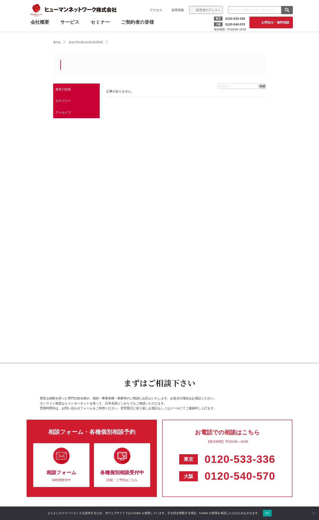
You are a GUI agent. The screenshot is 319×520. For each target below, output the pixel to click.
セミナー (100, 23)
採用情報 (177, 10)
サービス (70, 23)
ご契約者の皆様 (137, 23)
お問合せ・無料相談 (275, 22)
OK (267, 513)
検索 (262, 86)
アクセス (155, 10)
